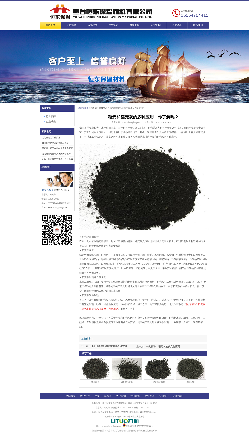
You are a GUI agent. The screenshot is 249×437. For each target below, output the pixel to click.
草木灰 (107, 396)
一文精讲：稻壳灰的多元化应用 (163, 346)
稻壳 (97, 396)
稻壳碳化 (191, 382)
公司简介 (71, 25)
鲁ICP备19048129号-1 (122, 416)
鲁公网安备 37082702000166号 (137, 426)
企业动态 (177, 25)
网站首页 (50, 25)
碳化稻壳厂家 (127, 382)
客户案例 (121, 396)
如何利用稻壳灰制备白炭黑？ (55, 143)
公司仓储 (135, 25)
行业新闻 (156, 25)
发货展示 (113, 25)
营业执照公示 (138, 416)
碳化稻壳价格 (159, 382)
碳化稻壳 (92, 25)
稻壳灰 (139, 430)
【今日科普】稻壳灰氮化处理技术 (109, 346)
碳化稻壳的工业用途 (51, 137)
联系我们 (198, 25)
